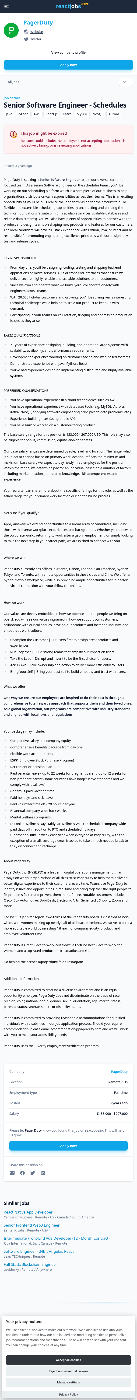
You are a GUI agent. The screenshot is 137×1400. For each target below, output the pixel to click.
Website (36, 31)
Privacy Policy (68, 1394)
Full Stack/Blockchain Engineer (30, 1264)
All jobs (11, 82)
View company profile (68, 52)
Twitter (35, 39)
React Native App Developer (28, 1212)
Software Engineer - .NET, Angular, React (39, 1251)
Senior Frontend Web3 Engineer (32, 1225)
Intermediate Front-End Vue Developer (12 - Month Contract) (56, 1238)
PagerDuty (38, 22)
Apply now (68, 65)
